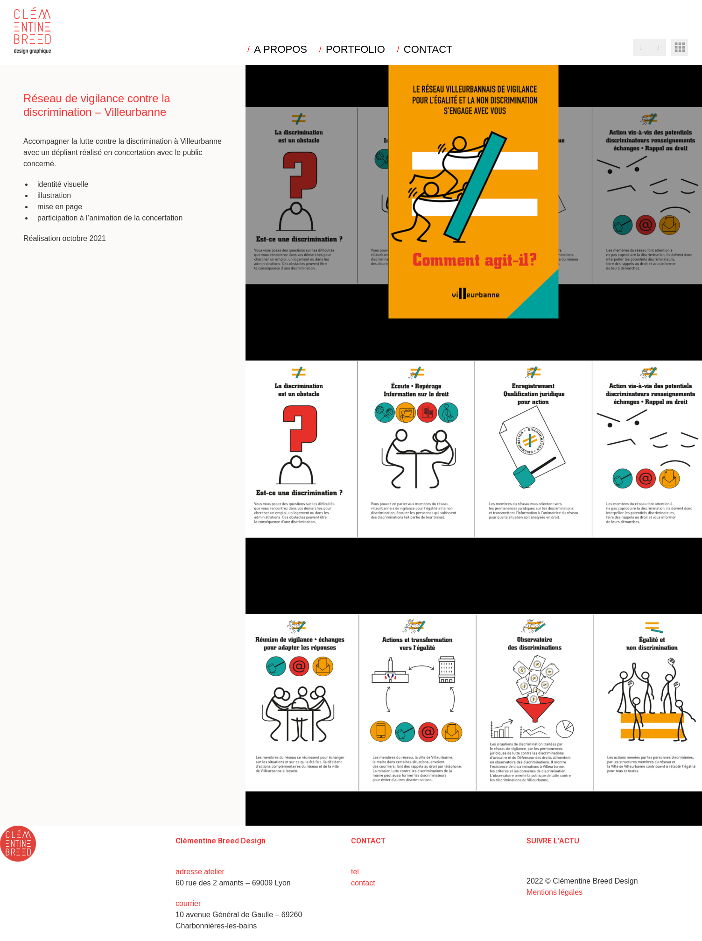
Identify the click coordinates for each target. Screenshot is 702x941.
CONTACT (428, 49)
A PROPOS (280, 49)
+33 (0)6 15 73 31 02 (395, 872)
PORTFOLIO (355, 49)
